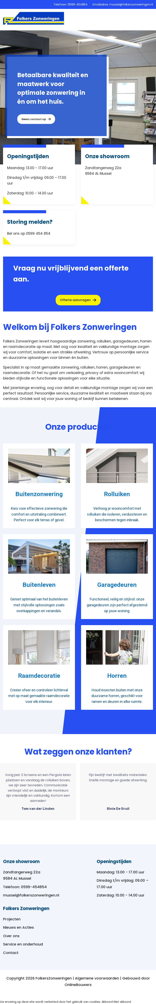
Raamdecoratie (39, 676)
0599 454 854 (38, 233)
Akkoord (107, 1001)
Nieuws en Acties (18, 927)
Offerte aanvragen (78, 300)
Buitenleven (39, 585)
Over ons (11, 935)
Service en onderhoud (23, 944)
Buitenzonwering (39, 494)
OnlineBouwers (78, 984)
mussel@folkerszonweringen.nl (131, 4)
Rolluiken (117, 494)
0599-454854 (78, 4)
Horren (117, 676)
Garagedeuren (117, 585)
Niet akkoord (122, 1001)
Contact (10, 952)
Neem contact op (36, 119)
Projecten (12, 919)
